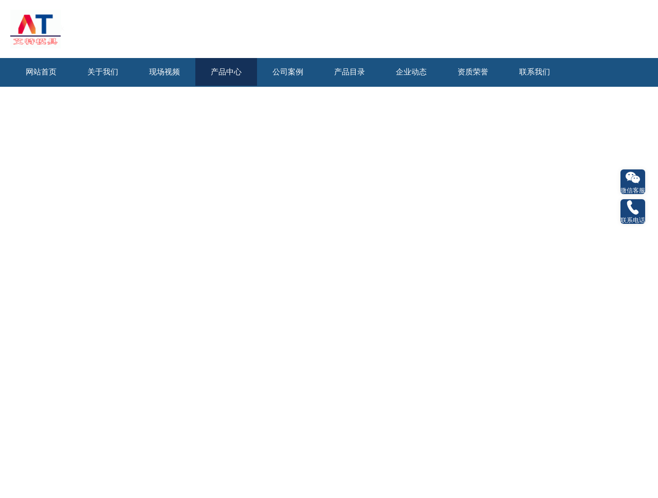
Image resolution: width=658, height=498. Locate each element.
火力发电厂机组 (460, 231)
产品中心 (226, 71)
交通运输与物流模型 (372, 119)
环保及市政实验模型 (459, 119)
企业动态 (411, 71)
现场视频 (164, 71)
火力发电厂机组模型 (322, 102)
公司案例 (287, 71)
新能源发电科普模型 (148, 102)
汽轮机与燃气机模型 (497, 102)
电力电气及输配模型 (410, 102)
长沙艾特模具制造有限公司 (239, 296)
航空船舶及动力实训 (285, 119)
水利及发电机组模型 (236, 102)
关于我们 (102, 71)
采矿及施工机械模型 (198, 119)
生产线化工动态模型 (547, 119)
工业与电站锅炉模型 (584, 102)
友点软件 (447, 296)
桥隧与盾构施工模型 (111, 119)
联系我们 (534, 71)
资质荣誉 (473, 71)
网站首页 (41, 71)
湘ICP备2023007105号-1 (354, 296)
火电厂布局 (83, 231)
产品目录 (349, 71)
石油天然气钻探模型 (61, 102)
